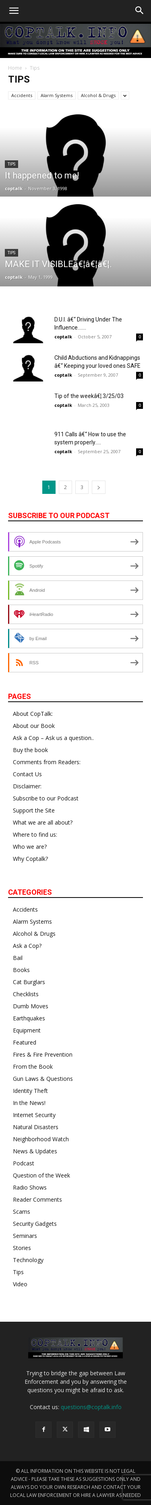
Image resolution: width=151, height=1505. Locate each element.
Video (20, 1284)
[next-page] (98, 487)
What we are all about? (42, 822)
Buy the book (30, 750)
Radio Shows (30, 1187)
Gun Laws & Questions (43, 1078)
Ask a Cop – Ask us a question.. (53, 738)
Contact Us (27, 774)
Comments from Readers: (47, 762)
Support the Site (34, 810)
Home (15, 67)
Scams (21, 1211)
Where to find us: (35, 834)
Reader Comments (37, 1199)
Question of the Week (41, 1175)
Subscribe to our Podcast (46, 798)
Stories (22, 1248)
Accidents (21, 95)
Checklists (26, 994)
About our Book (34, 726)
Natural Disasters (35, 1127)
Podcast (23, 1163)
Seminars (25, 1236)
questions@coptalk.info (91, 1407)
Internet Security (34, 1115)
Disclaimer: (27, 786)
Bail (18, 958)
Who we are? (30, 846)
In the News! (29, 1103)
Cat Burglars (29, 982)
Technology (28, 1260)
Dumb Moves (30, 1006)
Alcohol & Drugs (98, 95)
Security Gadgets (35, 1223)
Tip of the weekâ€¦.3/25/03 (89, 396)
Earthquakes (29, 1018)
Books (21, 970)
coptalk (14, 188)
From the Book (33, 1066)
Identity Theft (30, 1091)
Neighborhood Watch (41, 1139)
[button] (14, 11)
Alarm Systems (56, 95)
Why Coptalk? (30, 858)
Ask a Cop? (27, 945)
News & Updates (35, 1151)
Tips (11, 164)
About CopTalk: (33, 713)
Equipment (27, 1030)
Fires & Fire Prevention (42, 1054)
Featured (24, 1042)
